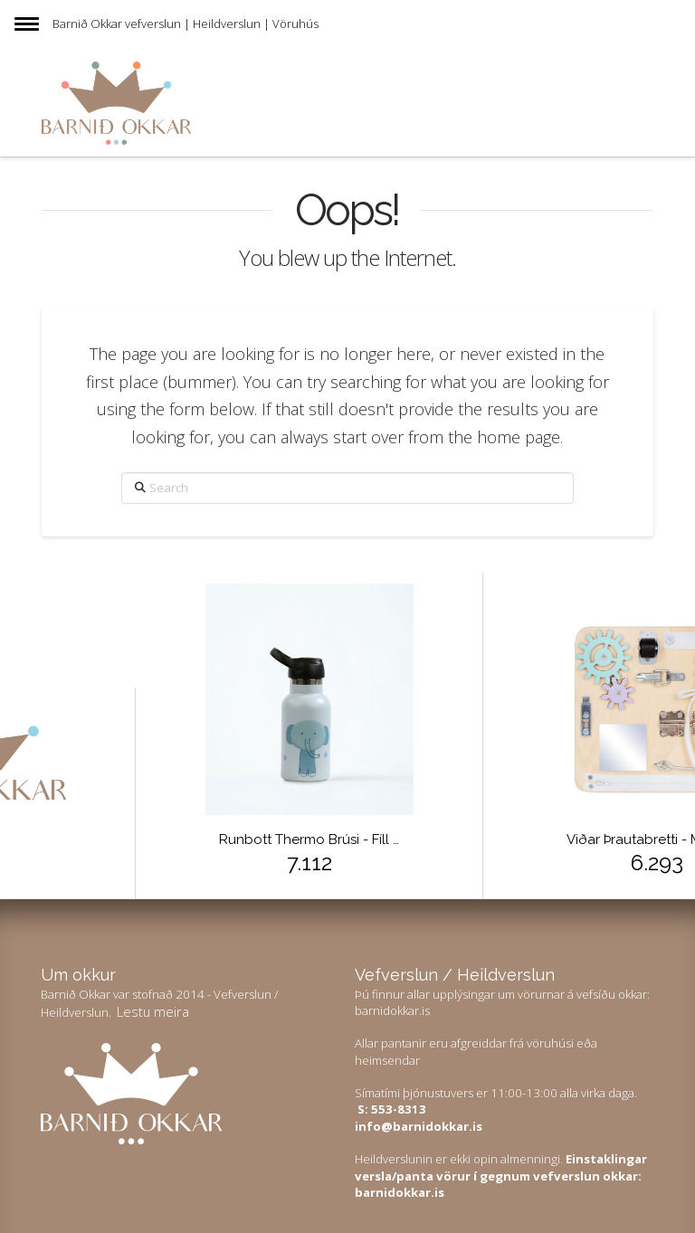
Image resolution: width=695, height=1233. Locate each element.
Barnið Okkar (87, 23)
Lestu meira (153, 1011)
